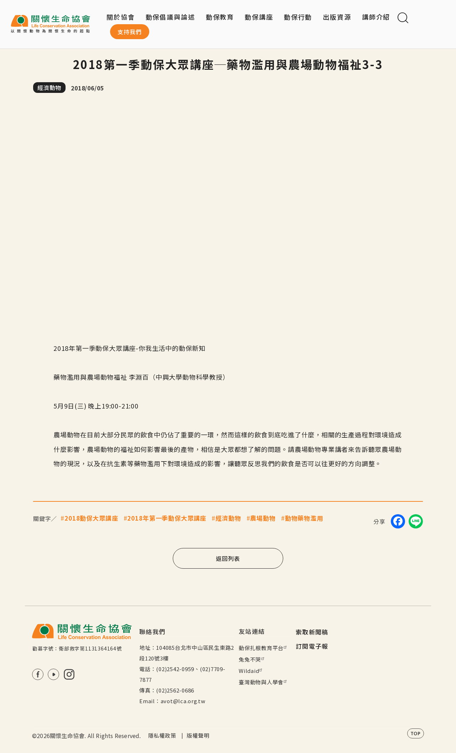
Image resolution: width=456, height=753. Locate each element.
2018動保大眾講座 (91, 518)
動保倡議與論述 (170, 16)
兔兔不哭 (252, 659)
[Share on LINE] (416, 521)
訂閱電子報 (312, 646)
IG (69, 674)
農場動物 (262, 518)
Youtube (53, 674)
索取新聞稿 (312, 631)
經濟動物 (49, 87)
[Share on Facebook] (398, 521)
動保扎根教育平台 (264, 648)
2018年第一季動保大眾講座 (166, 518)
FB (37, 674)
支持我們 (130, 31)
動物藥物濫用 (304, 518)
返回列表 (228, 558)
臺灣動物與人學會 (264, 682)
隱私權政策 (162, 735)
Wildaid (251, 670)
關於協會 (121, 16)
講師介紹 (376, 16)
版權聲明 (198, 735)
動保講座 (259, 16)
